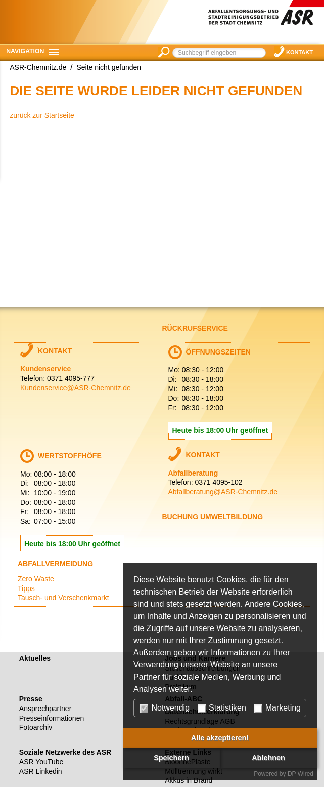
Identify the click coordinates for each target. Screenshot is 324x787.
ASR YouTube (41, 762)
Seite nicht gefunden (108, 67)
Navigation (25, 51)
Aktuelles (35, 658)
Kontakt (299, 52)
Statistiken (222, 708)
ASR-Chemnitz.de (38, 67)
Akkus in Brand (188, 780)
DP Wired (300, 773)
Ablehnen (268, 758)
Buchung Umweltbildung (212, 516)
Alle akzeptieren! (220, 738)
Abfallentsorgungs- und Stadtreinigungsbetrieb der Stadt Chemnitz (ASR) (266, 20)
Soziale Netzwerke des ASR (65, 752)
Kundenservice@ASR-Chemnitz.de (75, 388)
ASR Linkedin (40, 771)
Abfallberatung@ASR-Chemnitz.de (223, 492)
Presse (30, 699)
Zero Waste (36, 579)
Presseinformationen (51, 718)
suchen (164, 52)
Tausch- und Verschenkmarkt (63, 598)
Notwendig (165, 708)
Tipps (26, 588)
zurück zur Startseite (42, 115)
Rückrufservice (195, 328)
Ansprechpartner (45, 708)
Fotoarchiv (35, 727)
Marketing (277, 708)
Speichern (171, 758)
